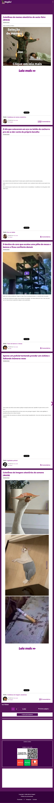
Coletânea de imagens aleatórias (17, 696)
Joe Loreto (16, 121)
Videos (11, 238)
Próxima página (45, 709)
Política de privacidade (27, 797)
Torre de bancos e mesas (14, 344)
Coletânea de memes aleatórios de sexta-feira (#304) (25, 18)
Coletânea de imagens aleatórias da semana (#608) (24, 473)
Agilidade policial (12, 461)
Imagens (12, 122)
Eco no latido (11, 233)
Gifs (11, 349)
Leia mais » (27, 71)
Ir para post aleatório (27, 715)
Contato (34, 799)
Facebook (20, 799)
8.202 (25, 709)
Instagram (28, 799)
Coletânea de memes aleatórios (16, 118)
